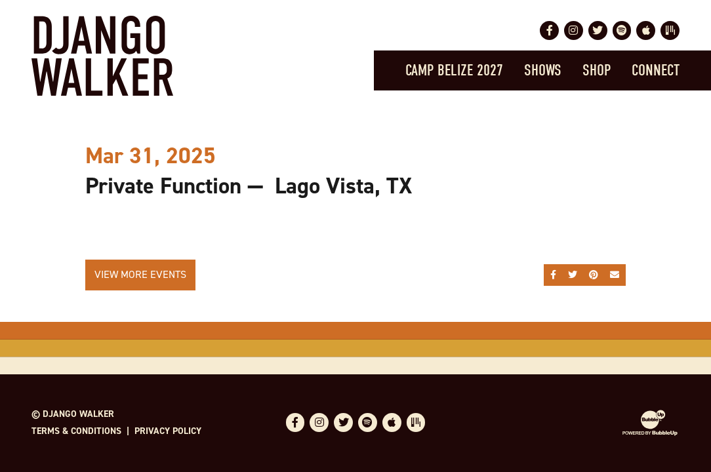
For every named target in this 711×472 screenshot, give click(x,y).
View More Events (140, 274)
